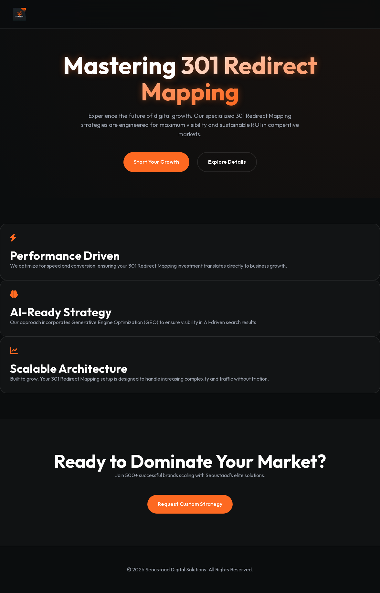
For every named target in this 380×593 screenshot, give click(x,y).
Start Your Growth (156, 161)
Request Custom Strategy (190, 504)
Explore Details (227, 161)
